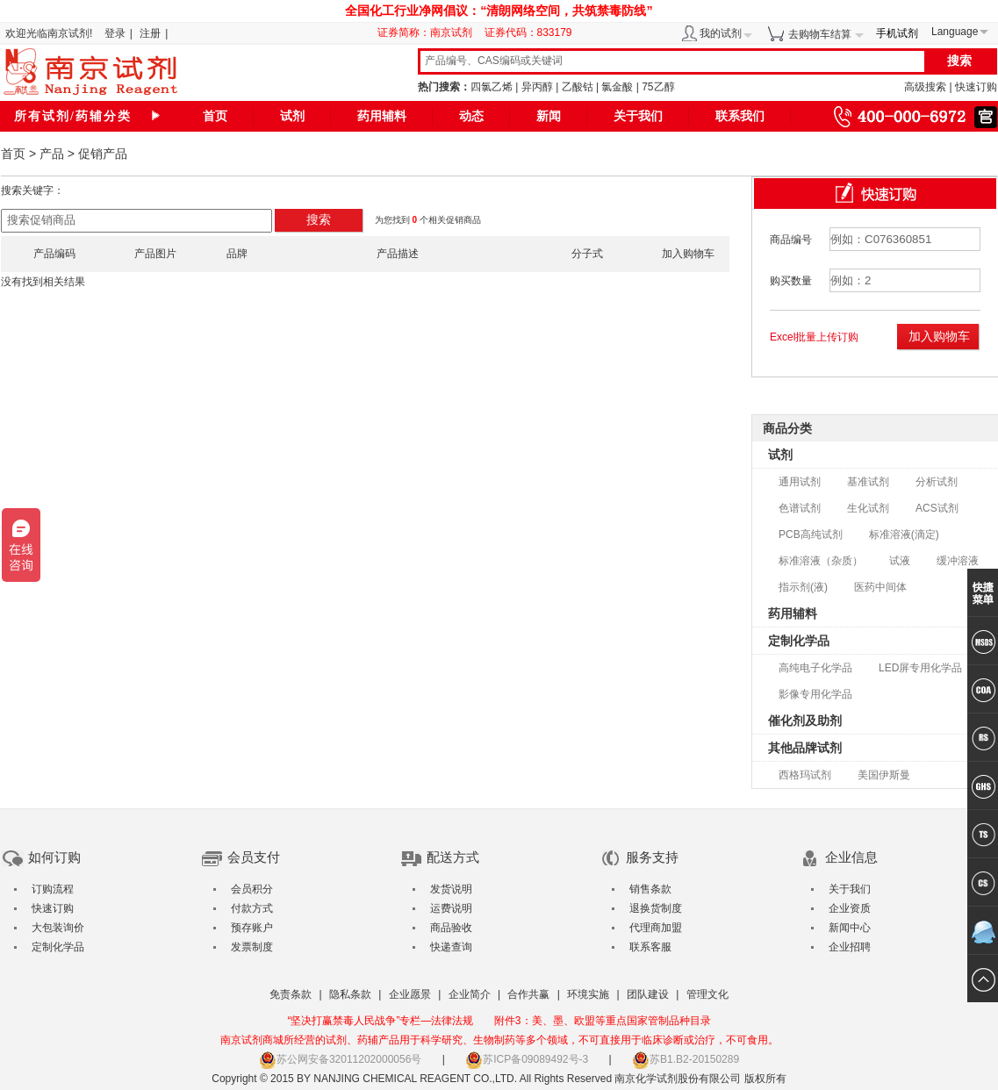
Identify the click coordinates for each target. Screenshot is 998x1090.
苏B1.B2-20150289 (685, 1059)
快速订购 (976, 87)
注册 (150, 33)
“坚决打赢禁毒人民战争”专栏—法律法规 (380, 1021)
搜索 (318, 219)
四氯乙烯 (491, 87)
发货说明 (451, 889)
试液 (899, 561)
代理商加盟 (655, 927)
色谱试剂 (800, 508)
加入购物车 (939, 336)
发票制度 (252, 947)
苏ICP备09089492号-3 (526, 1059)
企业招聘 (850, 947)
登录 (115, 33)
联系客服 (650, 947)
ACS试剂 (937, 508)
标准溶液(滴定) (904, 534)
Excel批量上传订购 (814, 337)
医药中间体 (880, 587)
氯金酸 (617, 87)
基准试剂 (868, 482)
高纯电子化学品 (815, 668)
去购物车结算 (819, 34)
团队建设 (648, 994)
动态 (471, 116)
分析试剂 (936, 482)
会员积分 (252, 889)
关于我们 (638, 116)
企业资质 (850, 908)
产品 (51, 154)
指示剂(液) (803, 587)
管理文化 (707, 994)
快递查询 (451, 947)
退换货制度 (655, 908)
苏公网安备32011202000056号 (340, 1059)
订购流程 (53, 889)
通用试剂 (800, 482)
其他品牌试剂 (805, 748)
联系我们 (740, 116)
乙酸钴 (577, 87)
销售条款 (650, 889)
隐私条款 (350, 994)
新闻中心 (850, 927)
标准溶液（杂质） (821, 561)
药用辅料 (381, 116)
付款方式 (252, 908)
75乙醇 (658, 87)
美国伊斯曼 (884, 775)
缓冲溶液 (958, 561)
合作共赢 (528, 994)
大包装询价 (58, 927)
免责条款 (290, 994)
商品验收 (451, 927)
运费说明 (451, 908)
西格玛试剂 (805, 775)
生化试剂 (868, 508)
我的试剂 (721, 33)
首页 (215, 116)
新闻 (548, 116)
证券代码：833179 (528, 32)
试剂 (292, 116)
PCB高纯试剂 (811, 534)
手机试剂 (897, 33)
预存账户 (252, 927)
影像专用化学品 (815, 694)
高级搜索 (925, 87)
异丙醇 (537, 87)
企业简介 (470, 994)
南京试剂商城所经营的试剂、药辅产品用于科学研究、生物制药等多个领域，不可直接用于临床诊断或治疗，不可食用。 (499, 1040)
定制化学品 (798, 641)
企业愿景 (410, 994)
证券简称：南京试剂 (429, 32)
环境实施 (588, 994)
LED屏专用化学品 (920, 668)
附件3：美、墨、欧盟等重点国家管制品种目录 (602, 1021)
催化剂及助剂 (805, 721)
